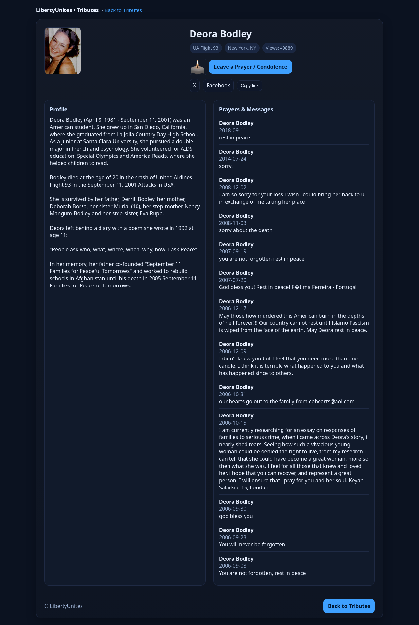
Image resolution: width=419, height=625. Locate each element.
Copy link (250, 85)
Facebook (218, 85)
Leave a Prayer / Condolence (250, 66)
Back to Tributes (123, 10)
